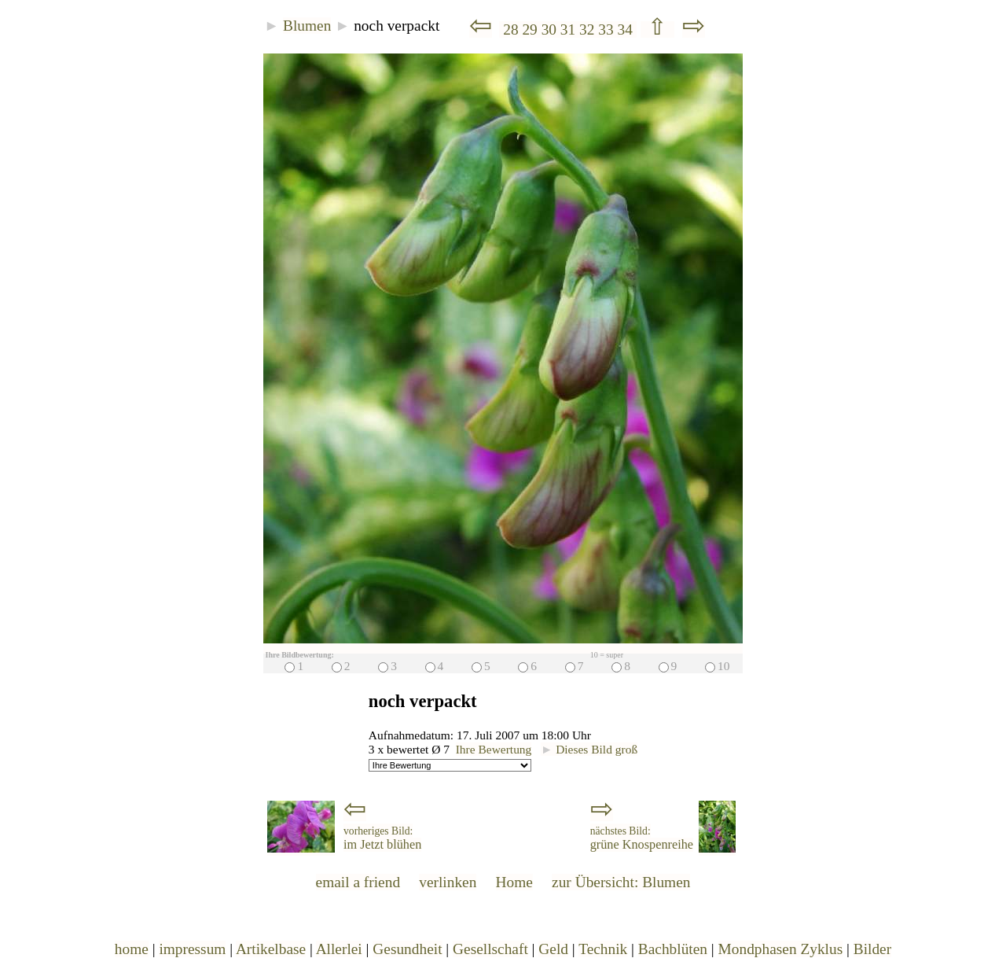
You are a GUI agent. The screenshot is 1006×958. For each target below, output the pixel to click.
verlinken (447, 882)
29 (531, 29)
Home (514, 882)
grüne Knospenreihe (641, 838)
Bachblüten (672, 949)
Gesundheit (407, 949)
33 (607, 29)
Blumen (307, 25)
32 (588, 29)
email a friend (358, 882)
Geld (553, 949)
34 (626, 29)
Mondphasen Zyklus (780, 949)
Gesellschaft (490, 949)
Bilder (872, 949)
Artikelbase (271, 949)
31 (569, 29)
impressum (192, 949)
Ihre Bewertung (494, 749)
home (132, 949)
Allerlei (339, 949)
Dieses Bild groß (589, 749)
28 (510, 29)
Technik (602, 949)
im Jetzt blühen (382, 838)
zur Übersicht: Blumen (621, 882)
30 (551, 29)
